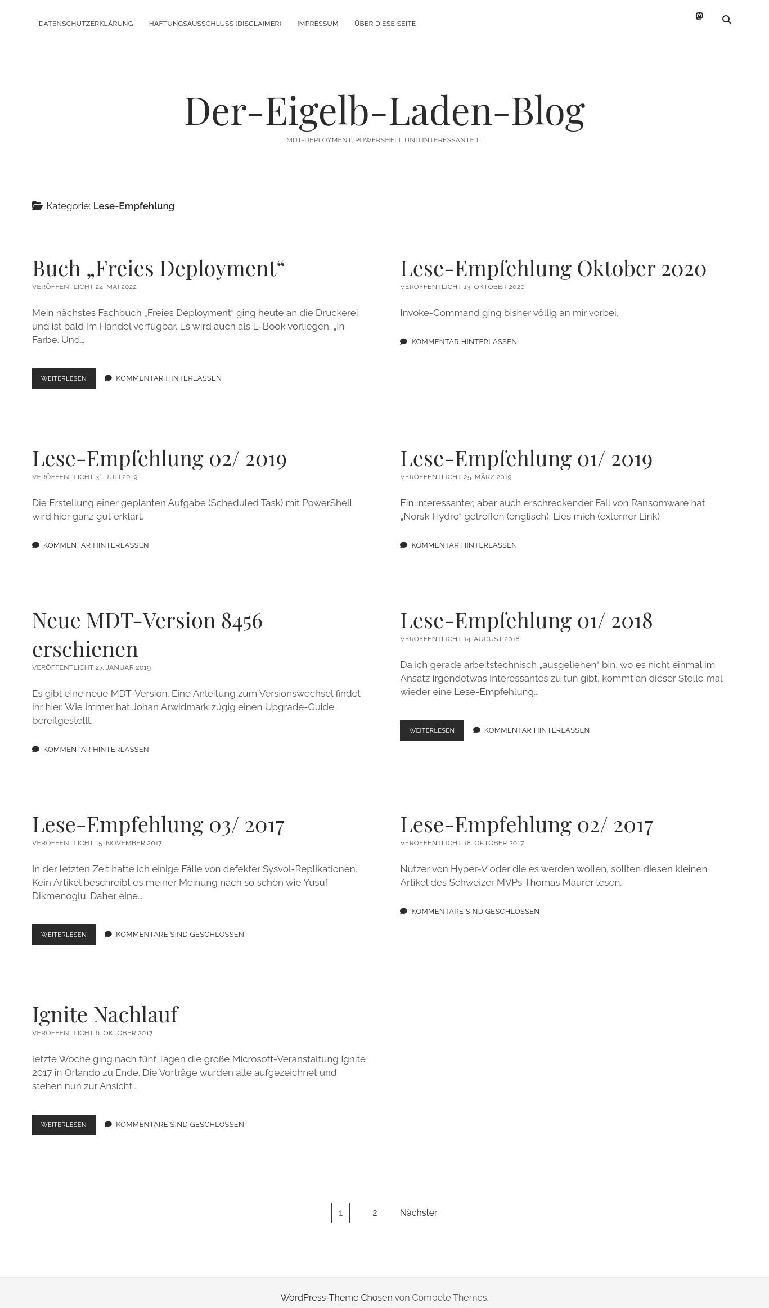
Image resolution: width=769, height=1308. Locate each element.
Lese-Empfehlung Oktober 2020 (553, 257)
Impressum (317, 24)
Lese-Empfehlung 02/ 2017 (526, 813)
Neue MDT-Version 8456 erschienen (147, 623)
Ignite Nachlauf (105, 1003)
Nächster (419, 1202)
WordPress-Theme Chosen (336, 1287)
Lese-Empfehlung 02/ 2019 (159, 447)
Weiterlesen (71, 371)
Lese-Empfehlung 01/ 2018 (526, 609)
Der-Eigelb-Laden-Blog (384, 99)
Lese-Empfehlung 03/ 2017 (158, 813)
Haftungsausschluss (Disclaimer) (215, 24)
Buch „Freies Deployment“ (158, 257)
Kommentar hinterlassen (175, 368)
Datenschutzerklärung (86, 24)
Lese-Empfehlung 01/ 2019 (526, 447)
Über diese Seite (385, 24)
